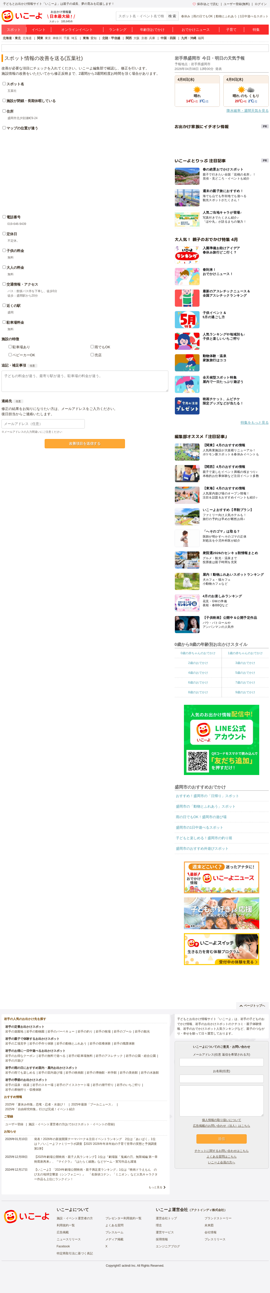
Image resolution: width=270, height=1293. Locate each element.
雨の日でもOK (203, 16)
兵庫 (152, 38)
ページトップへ (252, 1005)
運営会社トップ (166, 1218)
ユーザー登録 (14, 1124)
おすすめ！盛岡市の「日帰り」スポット (207, 796)
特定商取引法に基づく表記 (75, 1253)
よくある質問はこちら (222, 1156)
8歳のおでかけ (198, 692)
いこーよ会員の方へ (221, 1162)
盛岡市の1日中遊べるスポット (200, 827)
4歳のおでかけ (198, 672)
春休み (185, 16)
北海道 (27, 38)
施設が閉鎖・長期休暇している (31, 101)
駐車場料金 (15, 322)
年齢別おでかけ (152, 30)
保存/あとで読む (206, 4)
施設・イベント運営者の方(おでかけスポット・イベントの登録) (72, 1124)
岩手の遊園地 (14, 1031)
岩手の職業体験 (124, 1043)
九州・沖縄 (188, 38)
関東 (40, 38)
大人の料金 (15, 268)
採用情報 (162, 1239)
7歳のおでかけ (245, 682)
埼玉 (74, 38)
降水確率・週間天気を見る (248, 111)
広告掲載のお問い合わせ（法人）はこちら (221, 1126)
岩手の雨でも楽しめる (20, 1072)
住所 (10, 111)
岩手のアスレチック (109, 1056)
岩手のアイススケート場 (73, 1085)
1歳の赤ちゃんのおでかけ (245, 653)
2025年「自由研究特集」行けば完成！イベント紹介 (40, 1109)
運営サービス (165, 1232)
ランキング (117, 30)
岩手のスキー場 (42, 1085)
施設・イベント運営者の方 (75, 1218)
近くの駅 (14, 306)
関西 (129, 38)
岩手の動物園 (35, 1031)
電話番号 (14, 217)
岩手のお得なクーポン (20, 1056)
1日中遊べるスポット (254, 16)
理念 (159, 1225)
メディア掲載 (114, 1239)
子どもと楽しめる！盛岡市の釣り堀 (204, 838)
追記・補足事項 (14, 365)
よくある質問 (114, 1225)
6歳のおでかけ (198, 682)
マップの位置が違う (22, 128)
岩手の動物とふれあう (71, 1043)
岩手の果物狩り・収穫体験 (23, 1089)
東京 (48, 38)
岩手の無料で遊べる (51, 1056)
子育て (231, 30)
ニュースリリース (69, 1239)
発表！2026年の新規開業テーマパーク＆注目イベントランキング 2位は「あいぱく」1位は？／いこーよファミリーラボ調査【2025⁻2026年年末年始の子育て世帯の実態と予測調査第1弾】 (95, 1143)
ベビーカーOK (24, 355)
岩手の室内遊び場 (50, 1072)
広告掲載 (63, 1232)
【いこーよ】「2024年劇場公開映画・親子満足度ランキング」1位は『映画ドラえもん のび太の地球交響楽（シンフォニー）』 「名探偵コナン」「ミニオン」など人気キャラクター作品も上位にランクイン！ (96, 1174)
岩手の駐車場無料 (81, 1056)
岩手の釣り (85, 1031)
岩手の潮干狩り (103, 1085)
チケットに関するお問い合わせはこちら (221, 1151)
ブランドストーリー (218, 1218)
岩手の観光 (142, 1031)
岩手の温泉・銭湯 (17, 1085)
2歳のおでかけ (198, 663)
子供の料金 (15, 251)
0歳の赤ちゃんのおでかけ (198, 653)
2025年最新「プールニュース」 (92, 1104)
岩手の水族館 (150, 1072)
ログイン (261, 4)
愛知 (94, 38)
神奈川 (57, 38)
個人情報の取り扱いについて (221, 1120)
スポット (14, 30)
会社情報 (211, 1232)
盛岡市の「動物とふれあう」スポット (206, 806)
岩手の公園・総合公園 (141, 1056)
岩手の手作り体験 (41, 1043)
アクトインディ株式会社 (207, 1210)
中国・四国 (168, 38)
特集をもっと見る (255, 422)
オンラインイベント (77, 30)
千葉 (66, 38)
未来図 (209, 1225)
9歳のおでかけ (245, 692)
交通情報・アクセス (22, 284)
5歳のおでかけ (245, 672)
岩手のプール (123, 1031)
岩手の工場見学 (15, 1043)
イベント (39, 30)
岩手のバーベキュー (61, 1031)
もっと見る (155, 1187)
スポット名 (15, 84)
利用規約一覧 (66, 1225)
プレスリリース (215, 1239)
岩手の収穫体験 (100, 1043)
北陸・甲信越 (111, 38)
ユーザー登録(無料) (237, 4)
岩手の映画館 (74, 1072)
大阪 (136, 38)
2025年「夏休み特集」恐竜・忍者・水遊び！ (35, 1104)
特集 (256, 30)
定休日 (12, 234)
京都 (144, 38)
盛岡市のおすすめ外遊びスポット (202, 848)
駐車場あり (21, 347)
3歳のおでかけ (245, 663)
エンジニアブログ (168, 1246)
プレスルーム (114, 1232)
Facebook (63, 1246)
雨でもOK (102, 347)
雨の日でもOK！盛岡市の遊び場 (201, 817)
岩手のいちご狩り (129, 1085)
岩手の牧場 (103, 1031)
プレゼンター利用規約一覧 (123, 1218)
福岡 (201, 38)
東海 (86, 38)
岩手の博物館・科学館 (102, 1072)
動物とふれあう (226, 16)
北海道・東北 (12, 38)
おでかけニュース (196, 30)
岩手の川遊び (14, 1060)
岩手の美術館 (129, 1072)
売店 (98, 355)
